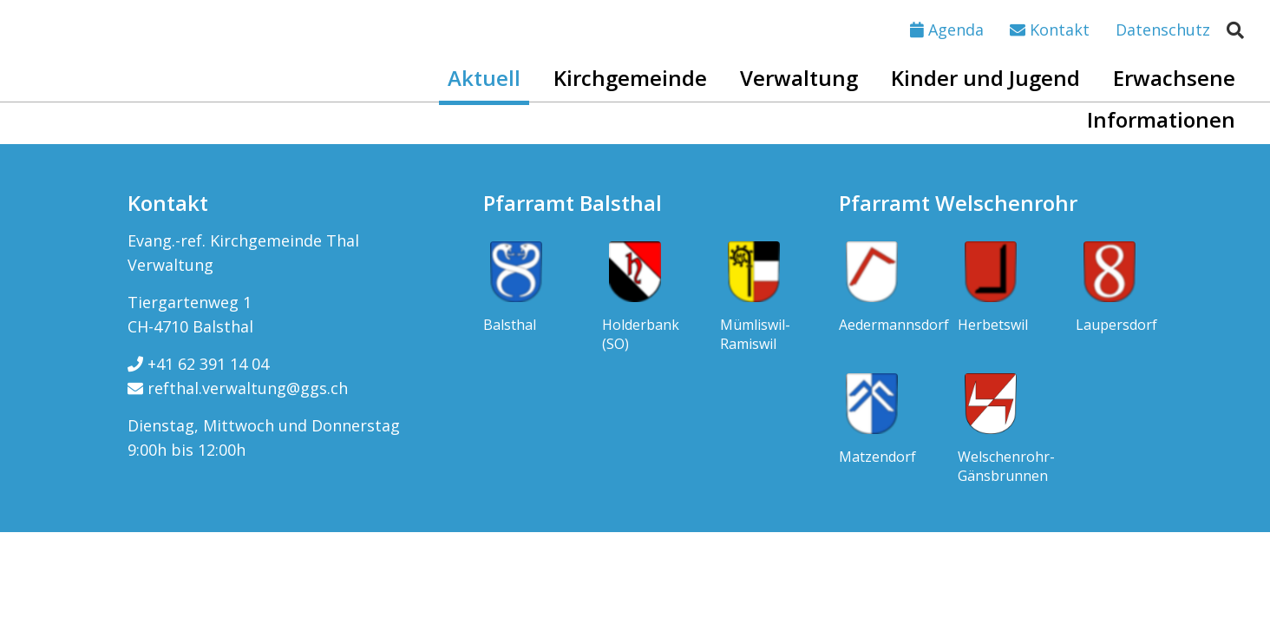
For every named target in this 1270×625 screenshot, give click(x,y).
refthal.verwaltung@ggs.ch (238, 388)
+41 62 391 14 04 (198, 363)
